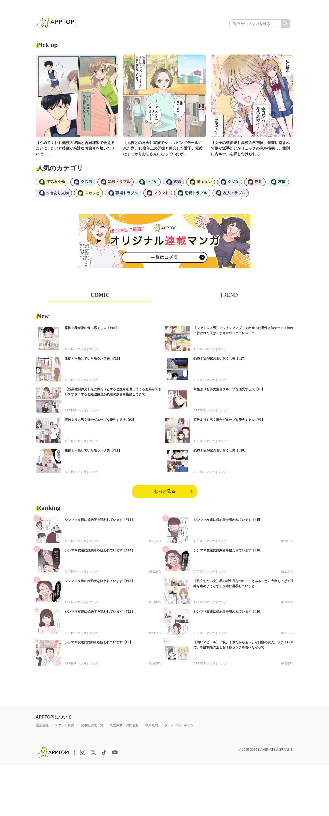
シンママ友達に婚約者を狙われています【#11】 (99, 522)
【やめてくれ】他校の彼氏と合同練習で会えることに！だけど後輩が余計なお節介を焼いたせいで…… (75, 149)
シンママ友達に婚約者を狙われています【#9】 (99, 645)
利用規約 (151, 728)
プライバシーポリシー (180, 728)
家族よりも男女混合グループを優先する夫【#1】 (229, 422)
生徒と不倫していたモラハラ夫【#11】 (93, 453)
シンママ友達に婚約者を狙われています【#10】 (228, 614)
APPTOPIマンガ (75, 351)
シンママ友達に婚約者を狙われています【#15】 (228, 522)
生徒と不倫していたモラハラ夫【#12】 (93, 361)
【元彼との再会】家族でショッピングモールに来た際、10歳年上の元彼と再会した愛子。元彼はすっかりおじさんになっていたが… (163, 149)
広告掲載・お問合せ (124, 728)
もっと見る (164, 494)
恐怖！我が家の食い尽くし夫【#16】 (220, 453)
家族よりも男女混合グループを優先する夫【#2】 (100, 422)
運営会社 (42, 728)
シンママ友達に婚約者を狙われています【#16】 (228, 553)
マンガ (93, 351)
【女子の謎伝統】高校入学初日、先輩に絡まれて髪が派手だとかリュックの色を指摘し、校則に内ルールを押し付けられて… (250, 149)
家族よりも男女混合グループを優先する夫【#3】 (229, 392)
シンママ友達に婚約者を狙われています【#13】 (99, 584)
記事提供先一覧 (92, 728)
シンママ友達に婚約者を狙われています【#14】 (99, 553)
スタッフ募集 (64, 728)
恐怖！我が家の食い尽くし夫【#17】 (220, 361)
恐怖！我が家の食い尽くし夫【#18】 (91, 331)
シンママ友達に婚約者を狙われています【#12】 (99, 614)
